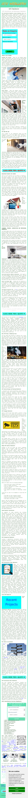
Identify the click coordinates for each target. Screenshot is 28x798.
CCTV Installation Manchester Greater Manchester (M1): (13, 13)
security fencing (6, 749)
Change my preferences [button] (17, 793)
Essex (12, 765)
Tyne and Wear (10, 766)
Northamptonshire (18, 765)
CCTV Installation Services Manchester (12, 701)
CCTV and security (17, 592)
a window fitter (17, 750)
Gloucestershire (22, 766)
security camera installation (11, 610)
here (4, 643)
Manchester (21, 317)
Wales (3, 767)
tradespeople (13, 751)
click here (6, 657)
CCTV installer (21, 567)
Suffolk (24, 765)
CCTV (13, 90)
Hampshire (3, 766)
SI (16, 289)
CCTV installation (14, 699)
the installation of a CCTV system (12, 628)
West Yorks (16, 766)
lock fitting (11, 743)
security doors (16, 748)
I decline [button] (16, 790)
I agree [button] (16, 788)
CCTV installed (11, 736)
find (5, 682)
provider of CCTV (8, 591)
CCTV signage (4, 438)
